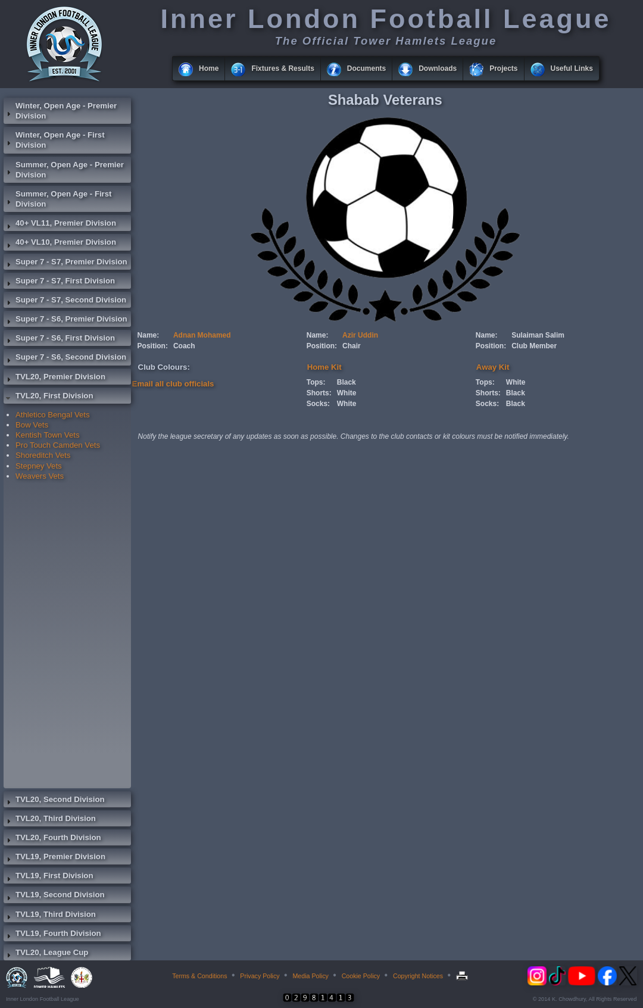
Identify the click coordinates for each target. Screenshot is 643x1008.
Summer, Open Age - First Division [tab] (57, 198)
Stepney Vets (38, 465)
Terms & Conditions (199, 975)
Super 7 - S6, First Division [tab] (59, 339)
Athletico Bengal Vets (52, 414)
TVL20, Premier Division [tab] (54, 378)
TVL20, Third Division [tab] (50, 820)
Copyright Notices (418, 975)
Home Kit (324, 367)
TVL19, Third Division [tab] (50, 916)
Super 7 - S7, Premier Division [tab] (65, 263)
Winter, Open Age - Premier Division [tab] (60, 110)
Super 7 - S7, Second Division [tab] (65, 301)
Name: (149, 335)
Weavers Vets (39, 476)
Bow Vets (31, 424)
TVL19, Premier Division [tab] (54, 858)
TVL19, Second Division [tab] (54, 896)
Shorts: (319, 393)
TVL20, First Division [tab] (48, 397)
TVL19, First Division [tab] (48, 877)
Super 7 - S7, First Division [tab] (59, 282)
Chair (351, 346)
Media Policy (310, 975)
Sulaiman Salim (537, 335)
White (347, 393)
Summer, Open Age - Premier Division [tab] (64, 169)
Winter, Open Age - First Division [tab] (54, 139)
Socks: (318, 404)
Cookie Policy (361, 975)
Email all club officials (173, 383)
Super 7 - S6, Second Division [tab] (65, 358)
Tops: (316, 382)
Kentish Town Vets (47, 434)
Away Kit (492, 367)
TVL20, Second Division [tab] (54, 801)
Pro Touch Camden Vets (57, 445)
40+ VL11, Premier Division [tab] (60, 224)
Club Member (534, 346)
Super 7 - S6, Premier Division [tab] (65, 320)
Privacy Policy (259, 975)
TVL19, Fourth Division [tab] (52, 935)
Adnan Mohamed (202, 335)
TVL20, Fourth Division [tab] (52, 839)
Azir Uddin (360, 335)
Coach (184, 346)
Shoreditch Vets (42, 455)
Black (346, 382)
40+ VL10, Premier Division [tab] (60, 243)
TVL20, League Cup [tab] (46, 954)
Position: (153, 346)
